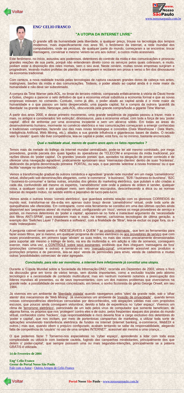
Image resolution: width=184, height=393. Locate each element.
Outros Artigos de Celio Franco (54, 368)
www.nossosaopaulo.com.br (163, 18)
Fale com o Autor (21, 368)
